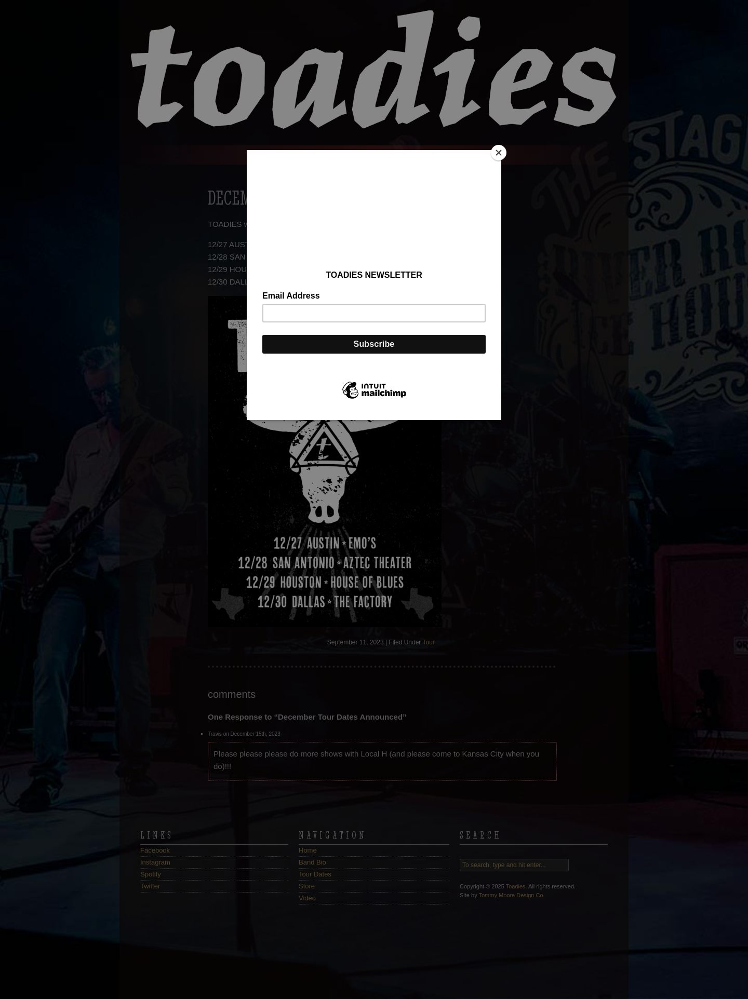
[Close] (498, 152)
